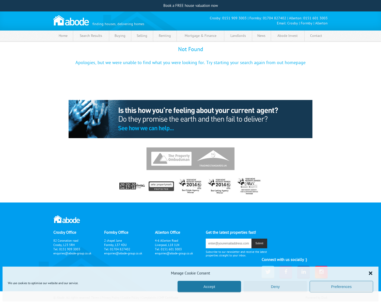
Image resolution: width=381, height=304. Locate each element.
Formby (306, 23)
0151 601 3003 (315, 18)
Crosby (292, 23)
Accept (209, 286)
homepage (295, 62)
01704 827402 (274, 18)
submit (259, 243)
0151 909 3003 (234, 18)
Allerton (321, 23)
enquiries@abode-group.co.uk (72, 253)
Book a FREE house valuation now (190, 6)
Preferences (341, 286)
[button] (370, 273)
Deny (275, 286)
